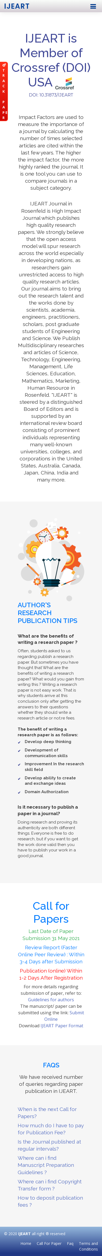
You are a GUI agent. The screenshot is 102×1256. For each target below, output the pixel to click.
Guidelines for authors (51, 1000)
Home (25, 1243)
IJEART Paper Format (62, 1026)
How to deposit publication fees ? (50, 1201)
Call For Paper (49, 1243)
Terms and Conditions (88, 1246)
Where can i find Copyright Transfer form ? (50, 1185)
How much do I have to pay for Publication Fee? (51, 1128)
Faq (70, 1243)
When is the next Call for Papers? (47, 1112)
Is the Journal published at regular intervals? (49, 1145)
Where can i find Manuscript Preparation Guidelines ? (46, 1165)
